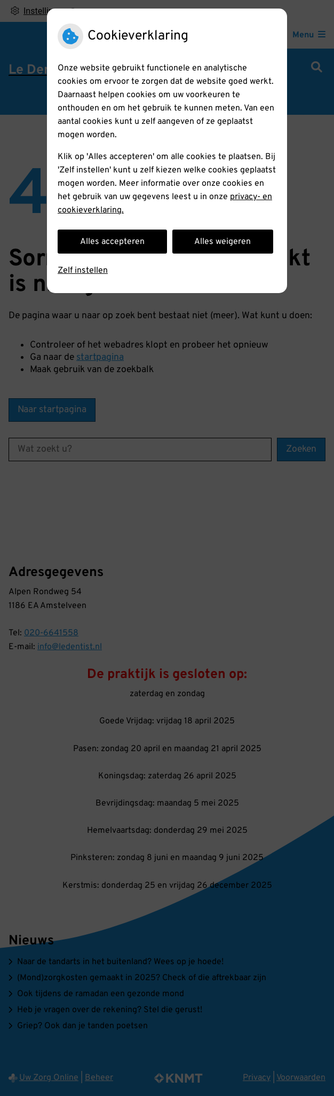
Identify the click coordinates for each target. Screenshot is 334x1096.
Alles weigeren (222, 241)
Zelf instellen (83, 270)
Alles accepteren (112, 241)
